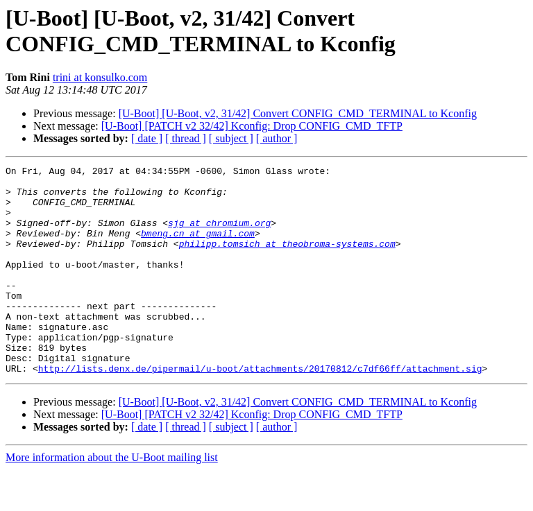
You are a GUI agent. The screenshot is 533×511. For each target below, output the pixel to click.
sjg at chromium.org (219, 235)
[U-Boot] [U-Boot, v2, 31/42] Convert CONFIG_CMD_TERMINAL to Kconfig (298, 113)
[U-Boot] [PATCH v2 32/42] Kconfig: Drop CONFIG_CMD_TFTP (252, 126)
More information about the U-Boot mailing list (112, 499)
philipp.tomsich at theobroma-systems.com (287, 260)
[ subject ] (231, 138)
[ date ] (146, 138)
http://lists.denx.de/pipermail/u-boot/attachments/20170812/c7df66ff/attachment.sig (260, 410)
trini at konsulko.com (100, 77)
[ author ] (277, 138)
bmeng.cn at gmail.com (198, 247)
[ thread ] (185, 138)
